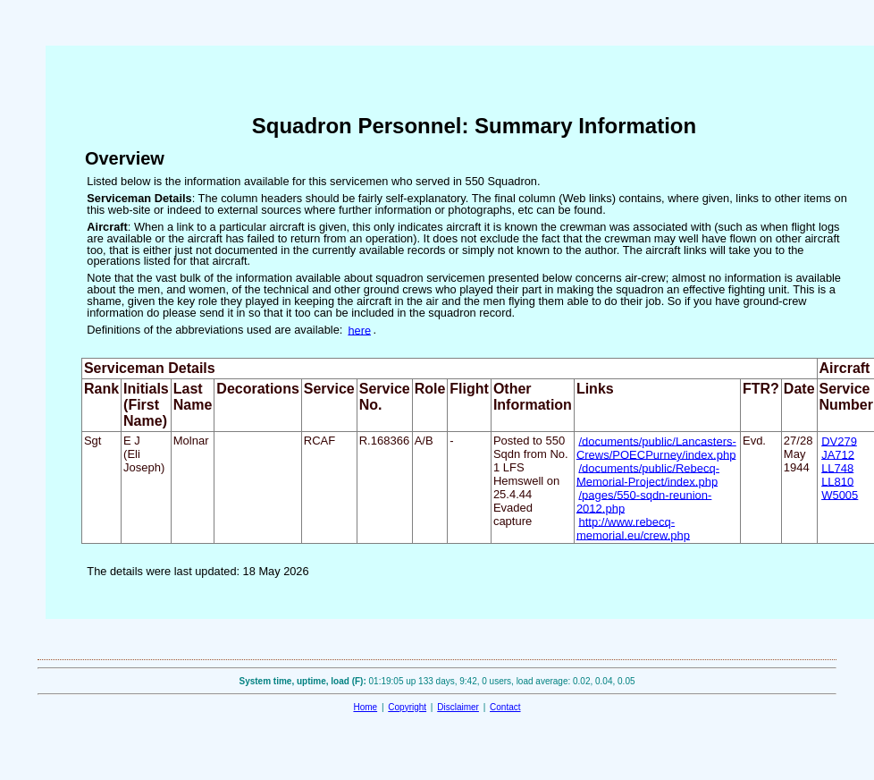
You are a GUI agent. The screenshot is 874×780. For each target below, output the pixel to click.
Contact (505, 707)
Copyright (407, 707)
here (359, 329)
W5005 (839, 494)
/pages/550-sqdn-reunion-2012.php (643, 501)
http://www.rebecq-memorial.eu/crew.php (633, 527)
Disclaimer (458, 707)
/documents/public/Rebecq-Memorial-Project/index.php (647, 474)
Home (365, 707)
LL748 (837, 467)
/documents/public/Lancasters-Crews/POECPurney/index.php (656, 447)
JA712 (837, 454)
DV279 (839, 440)
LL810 (837, 481)
